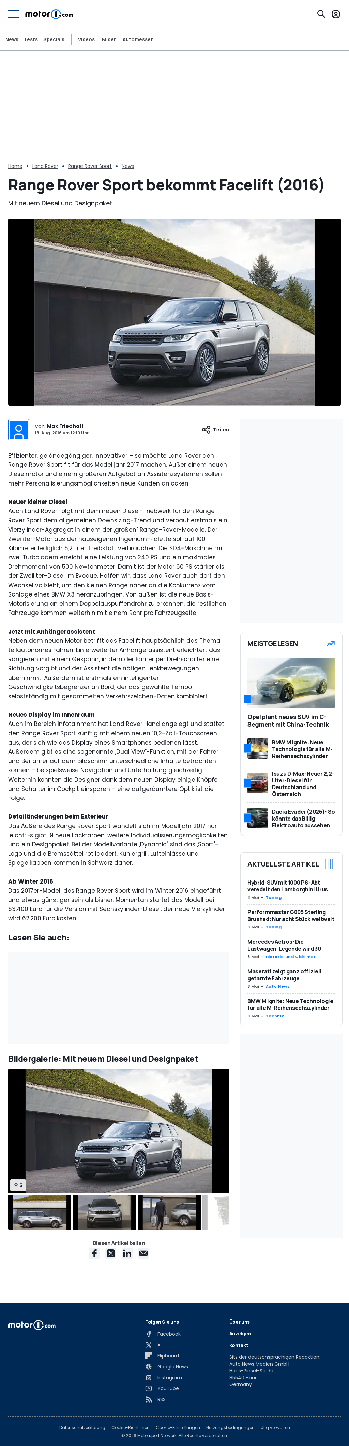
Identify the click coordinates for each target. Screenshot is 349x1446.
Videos (86, 39)
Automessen (138, 39)
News (11, 39)
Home (15, 166)
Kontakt (238, 1345)
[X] (153, 1344)
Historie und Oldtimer (291, 956)
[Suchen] (321, 14)
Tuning (274, 897)
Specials (53, 39)
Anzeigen (240, 1333)
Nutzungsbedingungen (230, 1427)
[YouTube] (162, 1388)
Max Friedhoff (65, 426)
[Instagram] (163, 1377)
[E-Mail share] (143, 1253)
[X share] (111, 1253)
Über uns (239, 1322)
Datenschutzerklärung (82, 1427)
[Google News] (166, 1366)
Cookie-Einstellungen (178, 1427)
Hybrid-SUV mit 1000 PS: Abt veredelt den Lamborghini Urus (287, 886)
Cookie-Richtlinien (130, 1427)
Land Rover (45, 166)
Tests (31, 39)
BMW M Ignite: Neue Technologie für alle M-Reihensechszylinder (290, 1004)
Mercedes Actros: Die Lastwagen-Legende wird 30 (284, 945)
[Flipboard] (162, 1355)
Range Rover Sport (90, 166)
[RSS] (155, 1399)
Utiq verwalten (275, 1427)
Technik (275, 1016)
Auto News (278, 986)
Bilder (109, 39)
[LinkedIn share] (127, 1253)
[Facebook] (163, 1334)
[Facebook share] (94, 1253)
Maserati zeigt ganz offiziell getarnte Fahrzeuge (284, 975)
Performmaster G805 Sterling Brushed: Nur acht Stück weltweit (290, 915)
